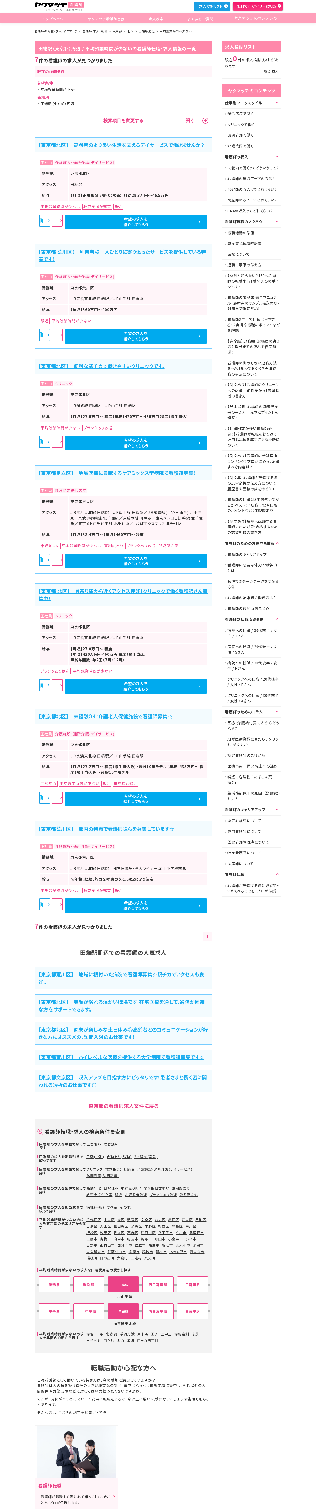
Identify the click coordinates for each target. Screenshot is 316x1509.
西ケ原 (109, 1340)
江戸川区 (148, 1232)
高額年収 (93, 1188)
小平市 (191, 1238)
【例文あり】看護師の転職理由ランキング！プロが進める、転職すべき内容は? (253, 461)
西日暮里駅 (158, 1285)
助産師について (240, 863)
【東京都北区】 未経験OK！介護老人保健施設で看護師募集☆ (106, 716)
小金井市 (175, 1238)
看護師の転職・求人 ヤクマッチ (56, 31)
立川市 (181, 1232)
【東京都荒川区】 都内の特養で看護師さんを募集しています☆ (106, 828)
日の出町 (107, 1257)
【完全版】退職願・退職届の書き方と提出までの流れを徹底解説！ (253, 346)
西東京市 (197, 1251)
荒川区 (191, 1226)
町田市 (160, 1238)
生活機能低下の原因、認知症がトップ (253, 795)
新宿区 (132, 1219)
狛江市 (167, 1245)
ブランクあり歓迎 (163, 1194)
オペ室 (112, 1207)
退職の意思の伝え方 (244, 264)
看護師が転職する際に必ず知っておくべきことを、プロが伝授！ (253, 888)
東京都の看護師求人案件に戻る (123, 1105)
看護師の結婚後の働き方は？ (251, 597)
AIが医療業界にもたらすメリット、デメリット (252, 741)
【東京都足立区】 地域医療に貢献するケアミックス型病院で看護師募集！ (117, 472)
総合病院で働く (240, 113)
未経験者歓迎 (136, 1194)
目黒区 (92, 1226)
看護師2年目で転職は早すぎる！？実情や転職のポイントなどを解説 (253, 325)
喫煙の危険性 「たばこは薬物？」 (249, 779)
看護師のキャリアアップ (247, 554)
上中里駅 (88, 1311)
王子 (154, 1333)
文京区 (146, 1219)
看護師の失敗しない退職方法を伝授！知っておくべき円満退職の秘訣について (252, 368)
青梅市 (105, 1238)
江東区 (187, 1219)
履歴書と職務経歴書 (244, 243)
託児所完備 (188, 1194)
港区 (121, 1219)
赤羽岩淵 (181, 1333)
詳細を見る (124, 221)
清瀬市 (198, 1245)
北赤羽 (111, 1333)
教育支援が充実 (99, 1194)
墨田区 (173, 1219)
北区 (130, 31)
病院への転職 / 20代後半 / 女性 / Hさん (252, 665)
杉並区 (163, 1226)
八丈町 (150, 1257)
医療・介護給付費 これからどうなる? (253, 725)
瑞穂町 (92, 1257)
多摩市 (134, 1251)
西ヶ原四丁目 (147, 1340)
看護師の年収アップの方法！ (251, 178)
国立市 (140, 1245)
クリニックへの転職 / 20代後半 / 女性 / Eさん (253, 681)
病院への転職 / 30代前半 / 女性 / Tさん (252, 633)
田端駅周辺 (147, 31)
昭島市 (132, 1238)
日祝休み (111, 1188)
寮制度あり (181, 1188)
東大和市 (183, 1245)
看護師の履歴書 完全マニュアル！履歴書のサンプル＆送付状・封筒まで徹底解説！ (253, 303)
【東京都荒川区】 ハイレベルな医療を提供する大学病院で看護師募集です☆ (121, 1057)
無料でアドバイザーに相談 (256, 6)
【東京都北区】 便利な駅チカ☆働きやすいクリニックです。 (102, 366)
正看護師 (93, 1144)
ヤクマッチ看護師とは (105, 18)
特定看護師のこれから (246, 755)
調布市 (146, 1238)
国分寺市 (124, 1245)
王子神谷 (93, 1340)
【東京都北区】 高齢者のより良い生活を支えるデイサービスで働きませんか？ (121, 144)
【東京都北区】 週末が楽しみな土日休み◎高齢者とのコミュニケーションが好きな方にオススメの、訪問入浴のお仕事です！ (123, 1033)
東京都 (117, 31)
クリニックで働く (240, 124)
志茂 (195, 1333)
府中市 (119, 1238)
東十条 (142, 1333)
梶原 (120, 1340)
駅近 (118, 1194)
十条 (100, 1333)
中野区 (150, 1226)
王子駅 (54, 1311)
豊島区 (177, 1226)
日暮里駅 (192, 1285)
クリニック (94, 1169)
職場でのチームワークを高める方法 (253, 584)
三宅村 (136, 1257)
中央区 (109, 1219)
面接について (238, 254)
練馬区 (105, 1232)
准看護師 (111, 1144)
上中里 (166, 1333)
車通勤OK (129, 1188)
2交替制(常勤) (146, 1156)
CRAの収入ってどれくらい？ (250, 210)
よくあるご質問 (197, 18)
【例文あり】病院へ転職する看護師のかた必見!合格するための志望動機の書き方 (252, 527)
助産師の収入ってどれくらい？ (252, 199)
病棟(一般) (95, 1207)
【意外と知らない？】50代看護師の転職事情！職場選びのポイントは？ (253, 281)
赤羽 (90, 1333)
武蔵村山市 (116, 1251)
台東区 (160, 1219)
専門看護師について (244, 831)
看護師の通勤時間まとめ (248, 608)
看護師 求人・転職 (95, 31)
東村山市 (107, 1245)
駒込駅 (89, 1285)
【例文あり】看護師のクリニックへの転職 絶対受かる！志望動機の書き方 (253, 390)
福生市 (153, 1245)
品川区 (200, 1219)
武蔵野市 (196, 1232)
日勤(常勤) (95, 1156)
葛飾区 (132, 1232)
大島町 (122, 1257)
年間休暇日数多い (154, 1188)
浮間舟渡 (127, 1333)
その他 (125, 1207)
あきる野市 (178, 1251)
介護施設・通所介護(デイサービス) (165, 1169)
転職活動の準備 (240, 232)
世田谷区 (121, 1226)
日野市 (92, 1245)
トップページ (52, 18)
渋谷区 (136, 1226)
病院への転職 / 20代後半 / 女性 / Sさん (252, 649)
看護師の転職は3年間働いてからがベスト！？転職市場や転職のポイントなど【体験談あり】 (253, 505)
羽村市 (161, 1251)
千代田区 (93, 1219)
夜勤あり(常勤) (119, 1156)
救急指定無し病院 (119, 1169)
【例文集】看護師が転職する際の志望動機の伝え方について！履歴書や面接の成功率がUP (252, 483)
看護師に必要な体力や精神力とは (252, 567)
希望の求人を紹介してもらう (180, 221)
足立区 (119, 1232)
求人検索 (154, 18)
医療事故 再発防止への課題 (252, 766)
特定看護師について (244, 852)
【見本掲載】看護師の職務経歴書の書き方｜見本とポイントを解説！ (252, 412)
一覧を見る (269, 71)
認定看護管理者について (248, 842)
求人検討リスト (211, 6)
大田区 (105, 1226)
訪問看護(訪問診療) (102, 1175)
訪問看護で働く (240, 135)
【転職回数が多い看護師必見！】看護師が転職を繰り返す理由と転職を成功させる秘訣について (253, 437)
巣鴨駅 (54, 1285)
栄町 (130, 1340)
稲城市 (147, 1251)
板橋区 (92, 1232)
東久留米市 (95, 1251)
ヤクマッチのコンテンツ (254, 18)
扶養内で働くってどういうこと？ (253, 167)
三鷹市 (92, 1238)
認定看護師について (244, 820)
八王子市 (165, 1232)
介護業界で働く (240, 145)
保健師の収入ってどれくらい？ (252, 189)
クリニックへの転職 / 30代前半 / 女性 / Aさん (253, 698)
